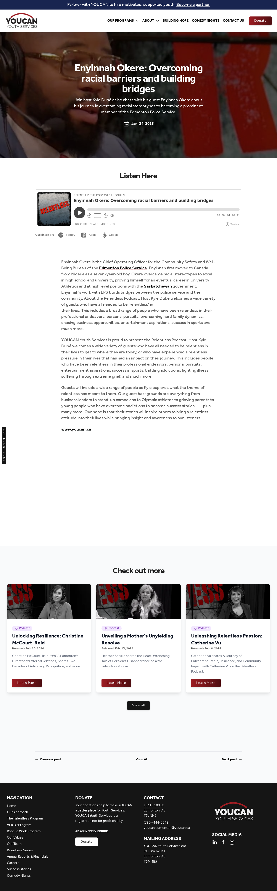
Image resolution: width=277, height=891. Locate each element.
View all (138, 705)
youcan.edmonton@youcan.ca (167, 828)
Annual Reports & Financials (27, 856)
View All (141, 759)
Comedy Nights (205, 20)
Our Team (14, 844)
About (150, 20)
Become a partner (193, 5)
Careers (13, 863)
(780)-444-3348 (156, 822)
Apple (89, 235)
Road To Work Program (24, 831)
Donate (260, 20)
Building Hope (175, 20)
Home (11, 806)
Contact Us (233, 20)
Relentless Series (20, 850)
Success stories (19, 869)
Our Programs (123, 20)
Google (110, 235)
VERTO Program (19, 825)
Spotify (66, 235)
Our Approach (17, 812)
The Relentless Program (25, 818)
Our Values (15, 837)
